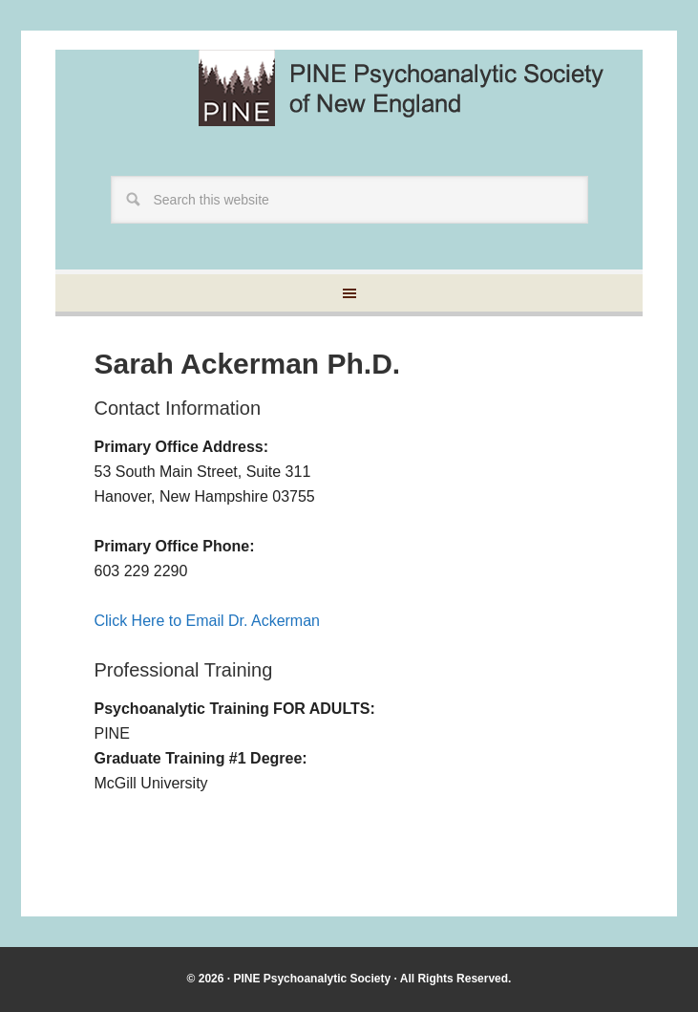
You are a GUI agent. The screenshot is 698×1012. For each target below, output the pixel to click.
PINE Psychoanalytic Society (312, 978)
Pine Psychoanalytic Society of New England (417, 88)
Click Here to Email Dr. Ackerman (207, 621)
